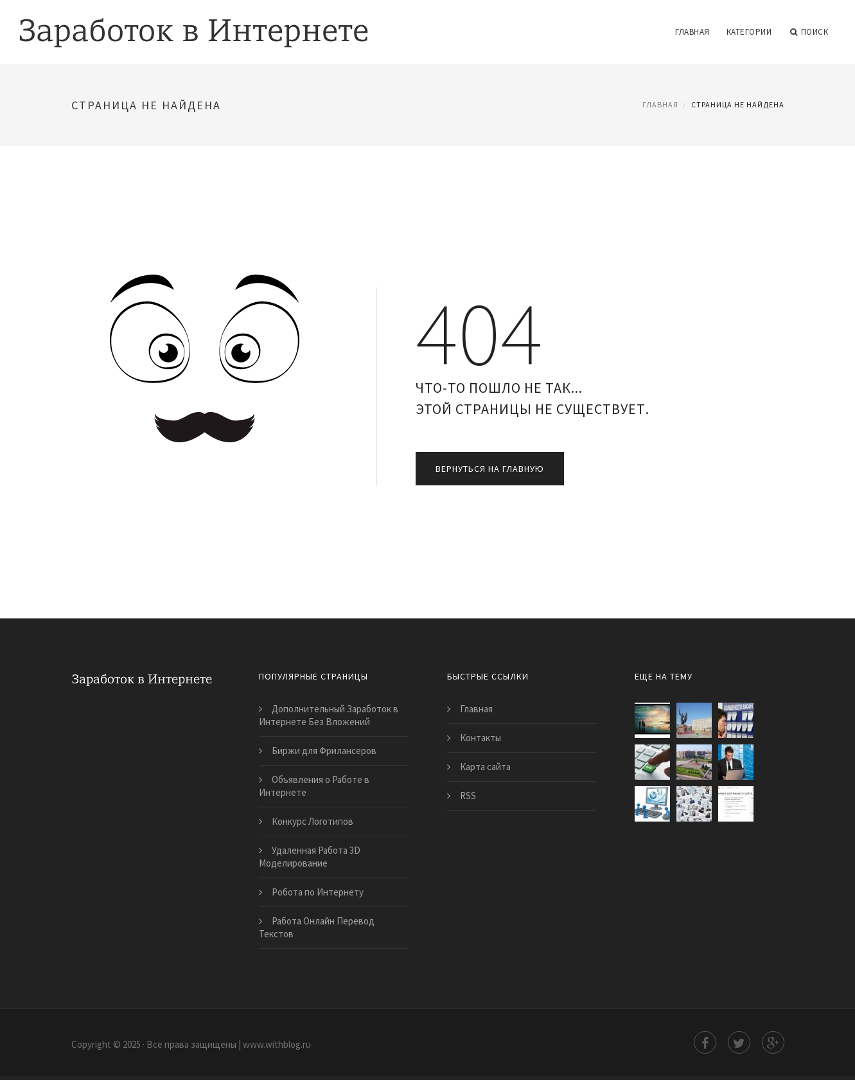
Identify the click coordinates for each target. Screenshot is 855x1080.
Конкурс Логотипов (312, 821)
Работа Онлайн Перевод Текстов (317, 927)
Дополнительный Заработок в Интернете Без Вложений (328, 715)
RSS (468, 795)
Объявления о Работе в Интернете (314, 785)
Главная (692, 31)
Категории (749, 31)
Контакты (480, 738)
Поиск (809, 32)
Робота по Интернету (318, 892)
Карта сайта (485, 766)
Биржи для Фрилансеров (324, 750)
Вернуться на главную (490, 468)
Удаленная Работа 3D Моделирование (309, 856)
